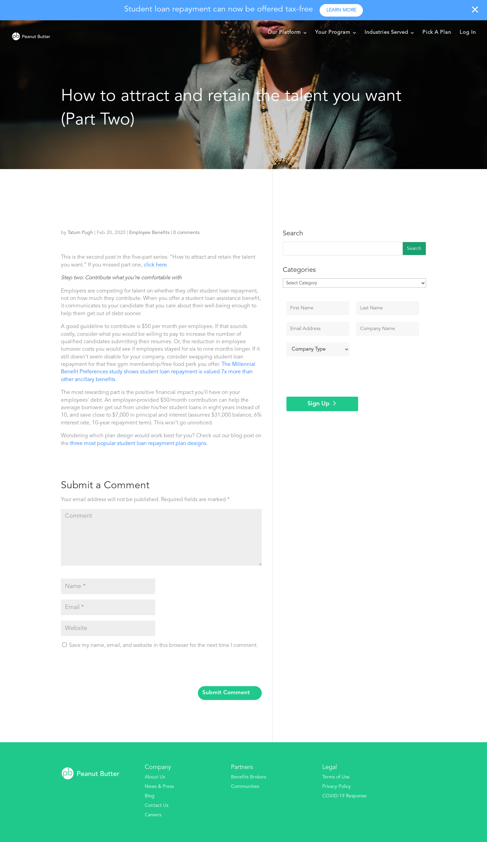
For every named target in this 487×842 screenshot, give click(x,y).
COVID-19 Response (344, 796)
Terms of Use (336, 777)
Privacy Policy (336, 786)
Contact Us (156, 805)
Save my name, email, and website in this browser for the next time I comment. (163, 645)
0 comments (186, 232)
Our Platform (284, 32)
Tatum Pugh (80, 232)
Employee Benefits (149, 232)
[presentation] (107, 669)
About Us (155, 777)
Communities (245, 786)
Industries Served (386, 32)
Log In (468, 32)
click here (155, 265)
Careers (153, 815)
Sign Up (318, 404)
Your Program (332, 32)
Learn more (341, 10)
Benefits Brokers (248, 777)
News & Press (159, 786)
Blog (150, 796)
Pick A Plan (436, 32)
